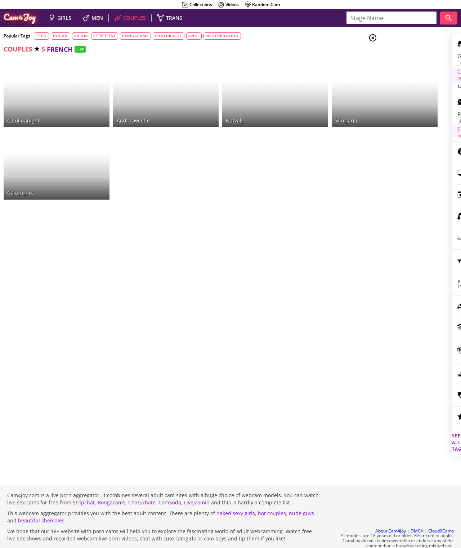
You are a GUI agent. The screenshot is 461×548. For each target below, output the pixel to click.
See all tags (420, 430)
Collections (197, 4)
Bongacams (111, 483)
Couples (402, 65)
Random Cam (262, 4)
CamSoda (169, 483)
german (400, 132)
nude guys (301, 493)
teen (41, 35)
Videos (228, 4)
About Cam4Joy (390, 511)
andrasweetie (115, 108)
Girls (400, 56)
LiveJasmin (197, 483)
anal (194, 35)
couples (18, 49)
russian (400, 114)
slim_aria (292, 108)
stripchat (104, 35)
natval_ (199, 108)
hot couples (272, 493)
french (398, 123)
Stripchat (84, 483)
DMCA (417, 511)
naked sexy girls (235, 493)
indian (60, 35)
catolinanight (23, 108)
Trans (400, 82)
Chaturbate (142, 483)
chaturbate (168, 35)
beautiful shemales (41, 501)
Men (398, 74)
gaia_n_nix (20, 169)
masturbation (222, 35)
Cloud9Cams (441, 511)
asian (80, 35)
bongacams (135, 35)
